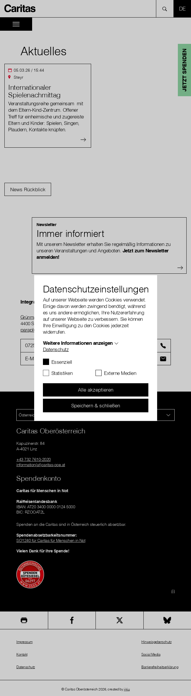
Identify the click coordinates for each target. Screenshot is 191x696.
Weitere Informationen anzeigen (78, 343)
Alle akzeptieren (95, 390)
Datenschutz (56, 349)
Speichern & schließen (95, 405)
